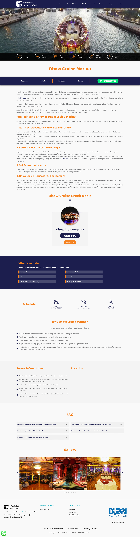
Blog (110, 4)
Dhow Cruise (100, 3)
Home (61, 4)
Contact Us (119, 4)
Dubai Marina (21, 98)
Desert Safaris (72, 3)
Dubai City (64, 159)
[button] (70, 236)
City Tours (86, 3)
